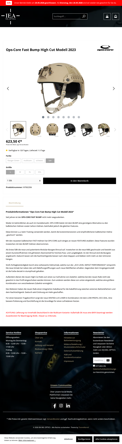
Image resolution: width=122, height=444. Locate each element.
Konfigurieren (84, 439)
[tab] (14, 203)
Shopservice (41, 332)
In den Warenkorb (80, 180)
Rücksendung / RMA (43, 349)
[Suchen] (84, 16)
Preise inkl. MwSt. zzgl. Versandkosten (17, 145)
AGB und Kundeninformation (72, 356)
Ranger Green (13, 160)
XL (30, 172)
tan (50, 160)
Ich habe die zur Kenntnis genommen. (105, 369)
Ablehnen (68, 439)
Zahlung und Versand (44, 345)
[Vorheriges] (8, 88)
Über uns (39, 337)
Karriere (38, 353)
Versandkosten (53, 419)
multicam (28, 160)
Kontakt (38, 341)
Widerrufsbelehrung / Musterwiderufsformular (74, 345)
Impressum (69, 361)
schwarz (39, 160)
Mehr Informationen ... (27, 440)
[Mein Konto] (107, 16)
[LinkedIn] (68, 405)
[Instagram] (61, 405)
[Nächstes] (114, 88)
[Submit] (108, 360)
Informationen (71, 332)
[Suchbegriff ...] (67, 16)
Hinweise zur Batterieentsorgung (72, 339)
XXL (39, 172)
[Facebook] (54, 405)
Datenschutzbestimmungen (105, 369)
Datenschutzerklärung (73, 351)
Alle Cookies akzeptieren (106, 439)
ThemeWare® (84, 427)
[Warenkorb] (115, 16)
